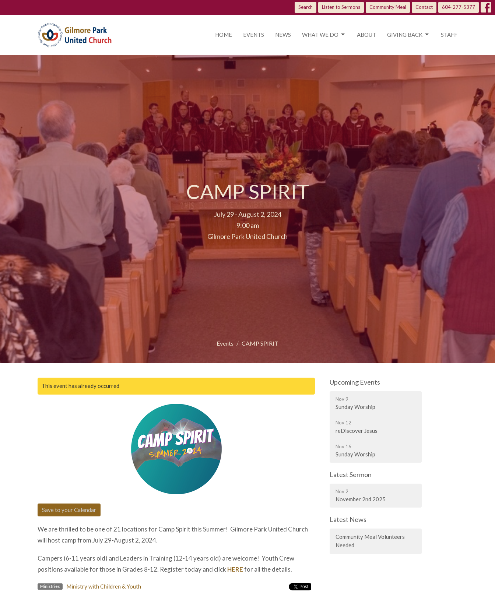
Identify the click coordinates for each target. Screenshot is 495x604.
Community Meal (387, 7)
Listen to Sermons (341, 7)
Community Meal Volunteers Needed (370, 540)
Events (253, 34)
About (366, 34)
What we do (324, 34)
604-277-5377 (458, 7)
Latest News (348, 519)
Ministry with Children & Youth (103, 586)
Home (223, 34)
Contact (424, 7)
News (283, 34)
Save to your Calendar (69, 509)
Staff (449, 34)
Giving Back (408, 34)
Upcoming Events (355, 382)
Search (305, 7)
